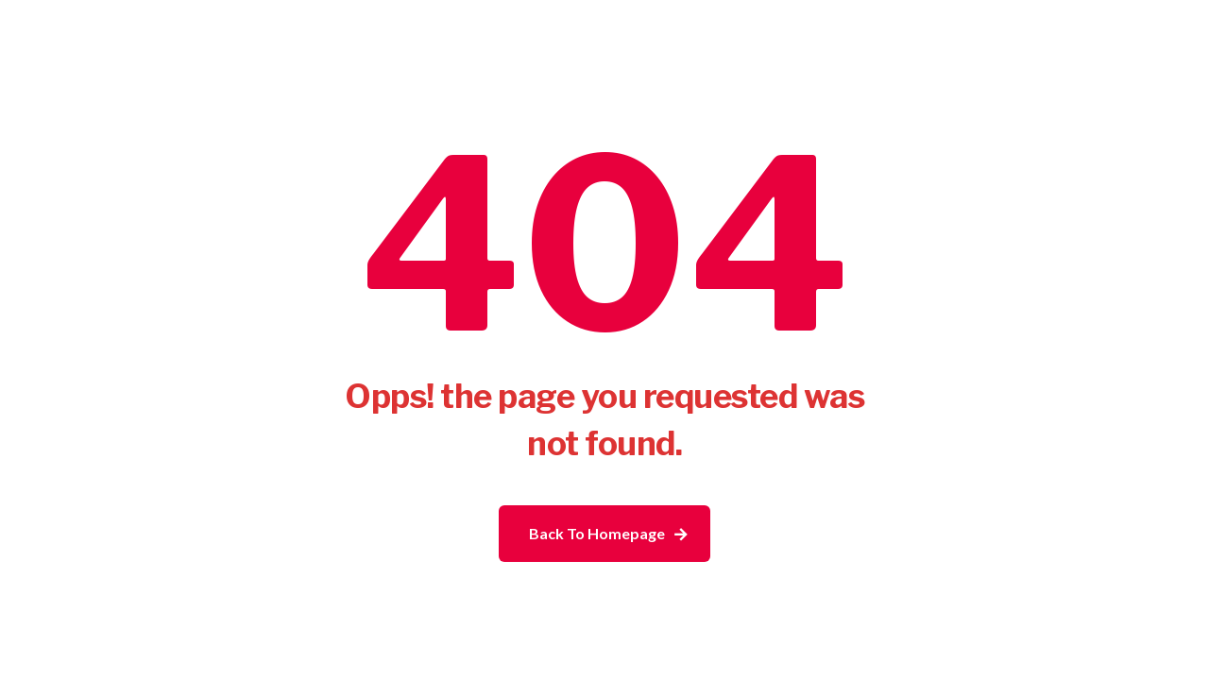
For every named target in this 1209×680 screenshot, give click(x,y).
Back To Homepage (597, 533)
